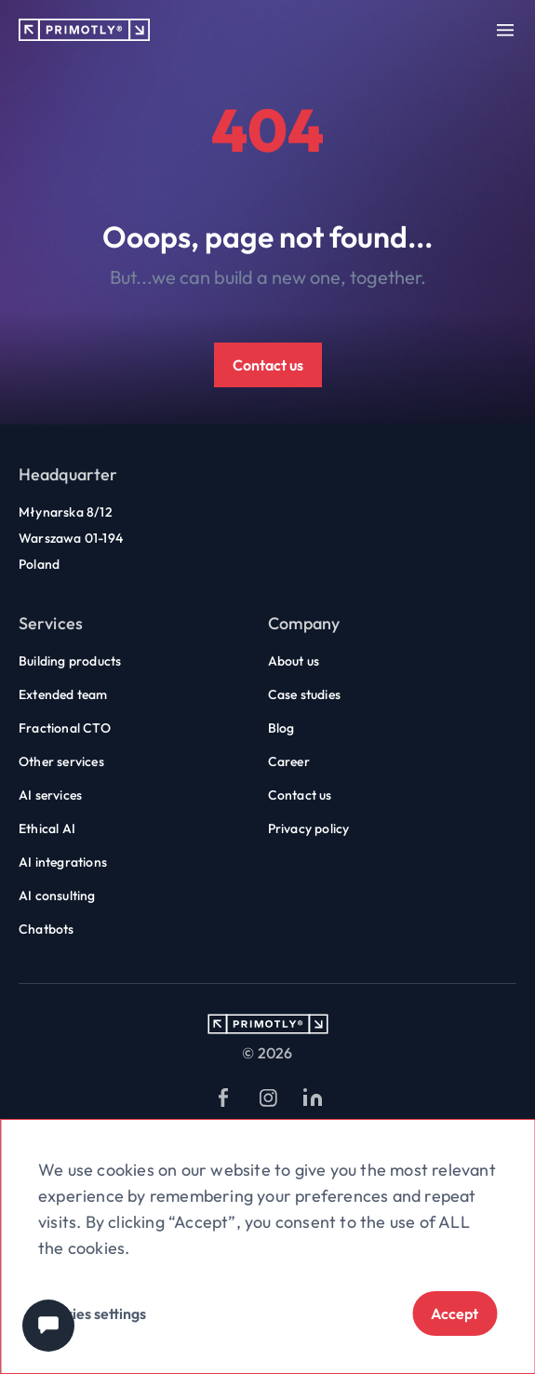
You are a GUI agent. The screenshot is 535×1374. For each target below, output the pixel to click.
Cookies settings (92, 1313)
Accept (454, 1313)
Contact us (268, 365)
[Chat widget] (48, 1326)
